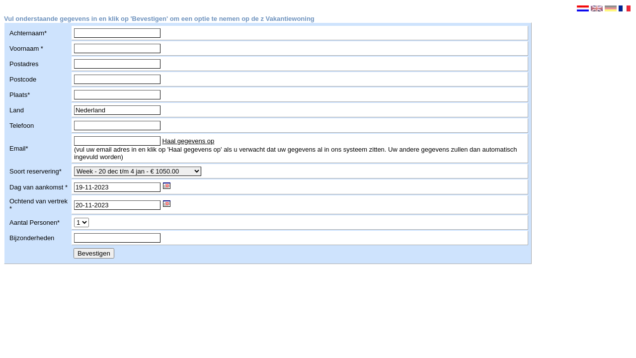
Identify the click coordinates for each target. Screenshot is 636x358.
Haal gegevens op (188, 141)
